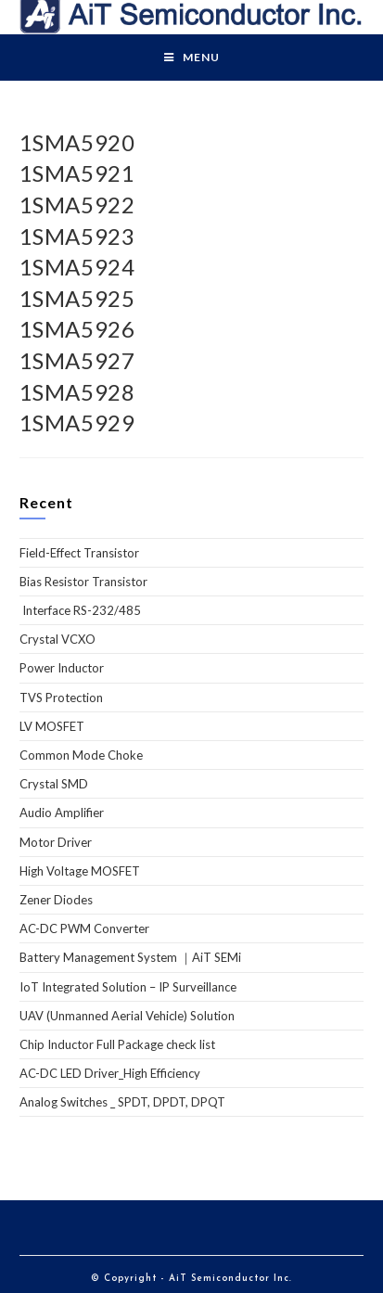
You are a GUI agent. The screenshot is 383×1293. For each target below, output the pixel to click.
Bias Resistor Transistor (83, 581)
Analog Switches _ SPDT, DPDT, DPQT (122, 1102)
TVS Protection (61, 697)
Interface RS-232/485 (80, 610)
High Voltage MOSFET (79, 871)
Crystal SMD (53, 783)
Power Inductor (61, 667)
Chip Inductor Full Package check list (117, 1044)
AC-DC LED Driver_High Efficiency (109, 1073)
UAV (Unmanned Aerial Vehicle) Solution (127, 1015)
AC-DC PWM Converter (84, 928)
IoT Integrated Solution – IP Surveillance (127, 986)
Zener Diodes (56, 899)
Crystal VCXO (57, 639)
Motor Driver (55, 842)
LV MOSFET (51, 726)
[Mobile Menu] (192, 57)
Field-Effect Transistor (79, 552)
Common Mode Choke (81, 755)
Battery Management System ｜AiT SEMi (130, 957)
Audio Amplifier (61, 812)
